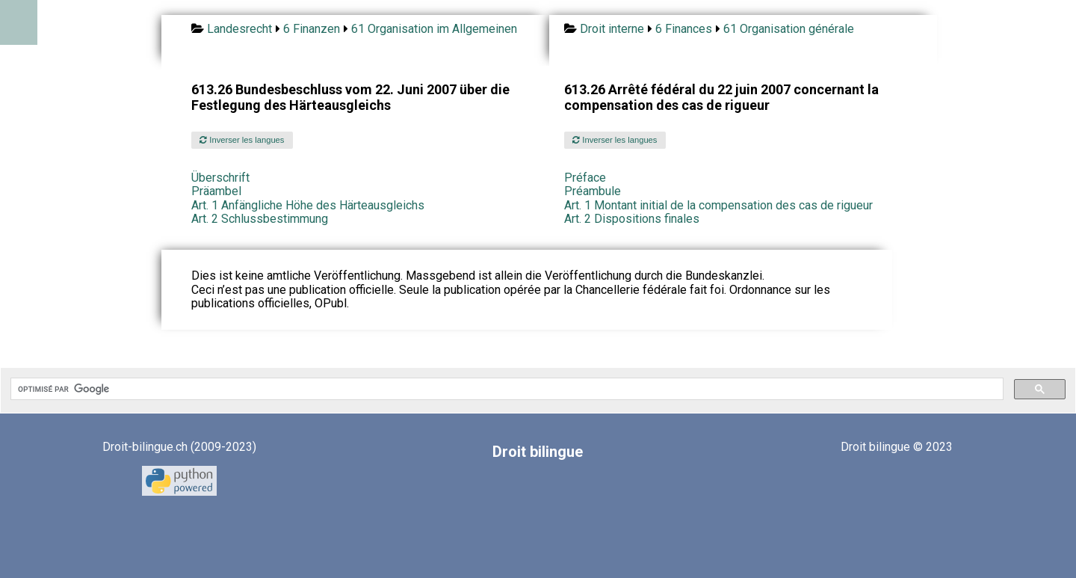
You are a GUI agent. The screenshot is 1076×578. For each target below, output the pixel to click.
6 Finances (683, 29)
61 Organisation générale (788, 29)
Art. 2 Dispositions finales (631, 219)
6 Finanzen (311, 29)
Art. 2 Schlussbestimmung (259, 219)
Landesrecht (239, 29)
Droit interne (612, 29)
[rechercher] (505, 389)
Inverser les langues (242, 139)
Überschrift (220, 177)
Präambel (216, 191)
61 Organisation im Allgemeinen (434, 29)
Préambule (592, 191)
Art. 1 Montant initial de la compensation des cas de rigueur (718, 205)
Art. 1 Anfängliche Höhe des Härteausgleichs (307, 205)
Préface (585, 177)
